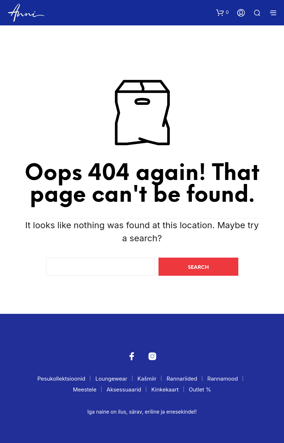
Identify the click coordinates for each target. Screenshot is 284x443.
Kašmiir (146, 378)
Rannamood (222, 378)
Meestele (84, 389)
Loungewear (111, 378)
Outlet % (200, 389)
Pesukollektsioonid (61, 378)
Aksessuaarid (124, 389)
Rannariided (181, 378)
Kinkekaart (164, 389)
